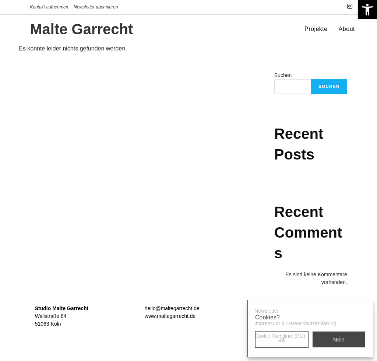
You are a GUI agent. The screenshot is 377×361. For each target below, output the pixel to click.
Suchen (283, 75)
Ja (282, 339)
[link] (367, 9)
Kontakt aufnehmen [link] (49, 7)
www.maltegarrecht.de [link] (170, 316)
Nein (339, 339)
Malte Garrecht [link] (81, 29)
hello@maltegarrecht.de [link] (172, 308)
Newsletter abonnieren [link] (96, 7)
